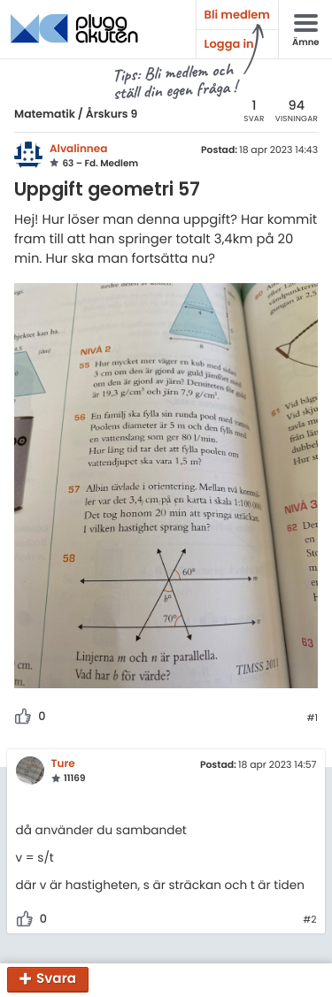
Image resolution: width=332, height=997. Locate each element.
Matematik (44, 114)
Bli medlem (237, 14)
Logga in (229, 43)
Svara (56, 979)
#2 (309, 920)
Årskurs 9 (112, 114)
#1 (312, 718)
